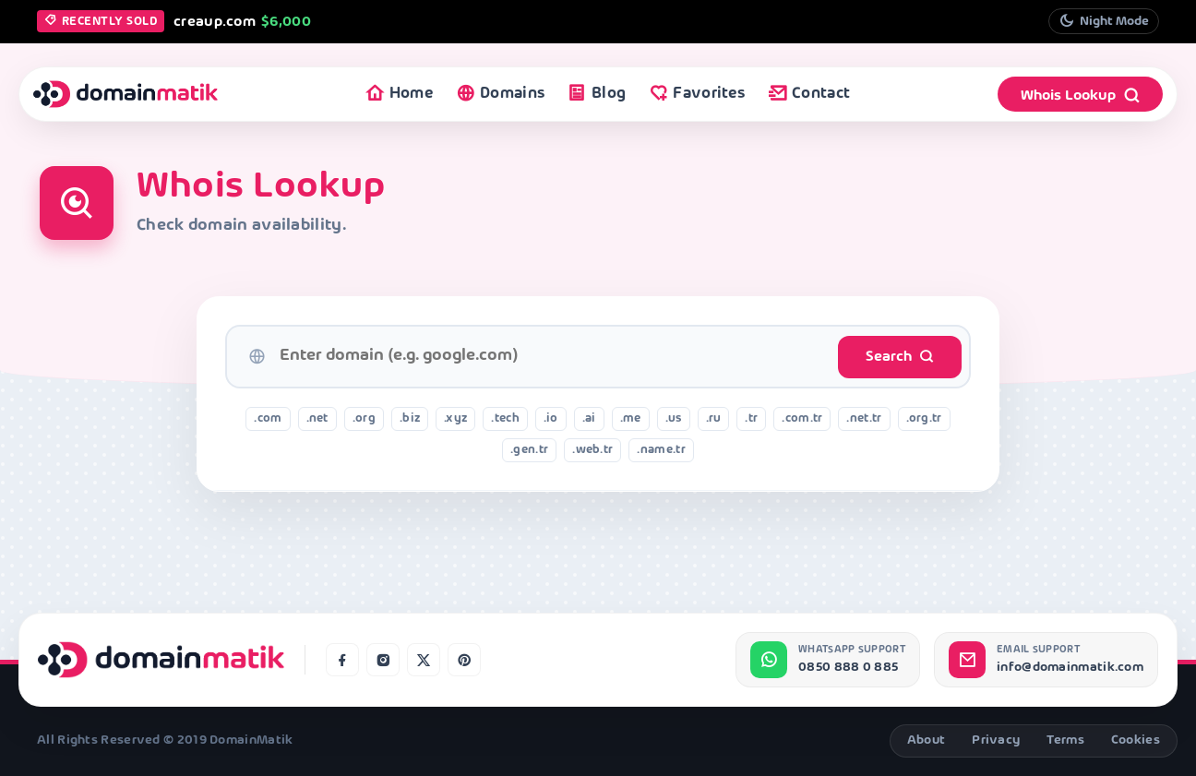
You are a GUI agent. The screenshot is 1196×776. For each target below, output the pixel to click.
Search (900, 356)
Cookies (1135, 740)
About (926, 740)
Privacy (996, 740)
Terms (1065, 740)
